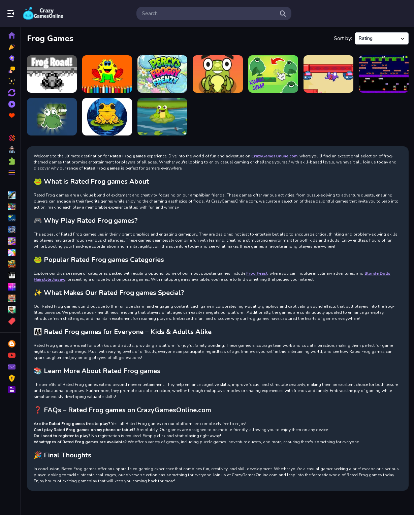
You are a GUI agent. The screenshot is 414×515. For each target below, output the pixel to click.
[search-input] (208, 13)
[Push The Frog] (52, 116)
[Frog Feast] (162, 116)
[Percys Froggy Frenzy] (162, 74)
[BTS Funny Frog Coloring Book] (107, 74)
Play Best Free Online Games (43, 13)
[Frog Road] (52, 74)
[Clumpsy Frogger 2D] (384, 74)
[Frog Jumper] (107, 116)
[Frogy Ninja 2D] (328, 74)
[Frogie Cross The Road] (218, 74)
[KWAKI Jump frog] (273, 74)
